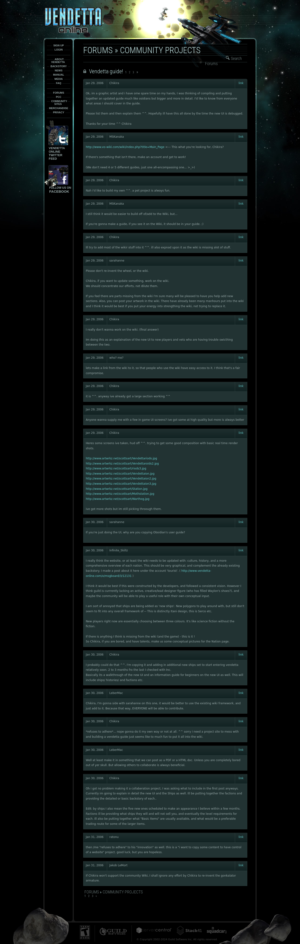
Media (58, 78)
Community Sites (59, 102)
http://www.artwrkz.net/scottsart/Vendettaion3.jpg (121, 483)
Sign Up (58, 45)
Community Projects (160, 50)
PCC (58, 97)
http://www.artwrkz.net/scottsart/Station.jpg (116, 488)
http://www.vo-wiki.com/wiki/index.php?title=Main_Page (125, 147)
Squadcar (216, 930)
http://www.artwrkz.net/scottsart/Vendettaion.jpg (120, 473)
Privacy (58, 112)
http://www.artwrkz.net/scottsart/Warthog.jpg (117, 499)
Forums (58, 92)
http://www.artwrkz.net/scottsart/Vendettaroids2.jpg (122, 463)
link (241, 83)
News (59, 70)
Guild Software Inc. (113, 931)
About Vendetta (58, 60)
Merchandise (58, 108)
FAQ (58, 83)
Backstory (58, 66)
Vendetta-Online (73, 20)
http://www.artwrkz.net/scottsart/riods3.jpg (116, 468)
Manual (58, 74)
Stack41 (189, 930)
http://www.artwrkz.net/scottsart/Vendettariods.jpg (121, 458)
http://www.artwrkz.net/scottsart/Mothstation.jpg (120, 493)
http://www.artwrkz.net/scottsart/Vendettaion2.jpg (121, 478)
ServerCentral (154, 930)
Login (59, 49)
